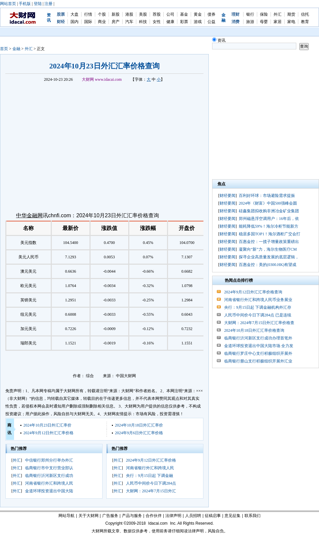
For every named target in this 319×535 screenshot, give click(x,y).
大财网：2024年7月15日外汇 (151, 491)
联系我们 (253, 515)
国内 (74, 21)
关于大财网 (88, 515)
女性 (157, 21)
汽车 (129, 21)
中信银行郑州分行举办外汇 (49, 460)
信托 (305, 14)
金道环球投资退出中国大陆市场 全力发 (258, 345)
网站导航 (66, 515)
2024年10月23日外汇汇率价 (47, 425)
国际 (88, 21)
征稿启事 (213, 515)
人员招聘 (193, 515)
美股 (143, 14)
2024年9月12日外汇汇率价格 (48, 433)
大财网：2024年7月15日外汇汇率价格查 (259, 322)
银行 (250, 14)
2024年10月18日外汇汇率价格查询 (254, 330)
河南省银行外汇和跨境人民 (49, 483)
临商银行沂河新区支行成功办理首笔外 (258, 338)
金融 (16, 48)
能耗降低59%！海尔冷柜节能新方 (268, 226)
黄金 (198, 14)
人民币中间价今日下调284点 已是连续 (257, 315)
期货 (291, 14)
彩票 (184, 21)
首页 (4, 48)
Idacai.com (158, 523)
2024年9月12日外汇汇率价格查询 (253, 292)
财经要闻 (227, 195)
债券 (211, 14)
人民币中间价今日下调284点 (151, 483)
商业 (102, 21)
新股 (116, 14)
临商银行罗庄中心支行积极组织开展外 (258, 353)
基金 (184, 14)
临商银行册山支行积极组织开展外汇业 (258, 361)
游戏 (198, 21)
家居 (278, 21)
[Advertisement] (70, 116)
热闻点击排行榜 (239, 280)
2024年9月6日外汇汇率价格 (139, 433)
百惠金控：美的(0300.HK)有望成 (267, 264)
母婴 (264, 21)
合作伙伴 (154, 515)
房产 (116, 21)
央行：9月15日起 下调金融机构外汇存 (257, 307)
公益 (211, 21)
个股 (102, 14)
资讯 (218, 40)
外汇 (278, 14)
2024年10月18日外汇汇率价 (139, 425)
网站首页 (8, 3)
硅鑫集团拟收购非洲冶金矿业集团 (269, 211)
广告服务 (110, 515)
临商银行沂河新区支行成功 (49, 475)
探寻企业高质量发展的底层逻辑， (269, 257)
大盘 (74, 14)
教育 (305, 21)
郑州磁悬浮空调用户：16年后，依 (269, 218)
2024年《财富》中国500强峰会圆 (268, 203)
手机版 (25, 3)
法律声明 (173, 515)
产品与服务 (132, 515)
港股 (129, 14)
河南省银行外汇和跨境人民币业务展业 (258, 299)
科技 (143, 21)
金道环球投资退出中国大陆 (49, 491)
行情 (88, 14)
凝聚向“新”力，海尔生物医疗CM (268, 249)
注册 (48, 3)
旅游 (250, 21)
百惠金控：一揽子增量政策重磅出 (269, 241)
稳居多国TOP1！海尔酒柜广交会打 (269, 234)
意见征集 (232, 515)
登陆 (38, 3)
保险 (264, 14)
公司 (170, 14)
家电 (291, 21)
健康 (170, 21)
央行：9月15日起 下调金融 (149, 475)
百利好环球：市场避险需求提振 (267, 195)
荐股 (157, 14)
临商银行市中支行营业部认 (49, 468)
